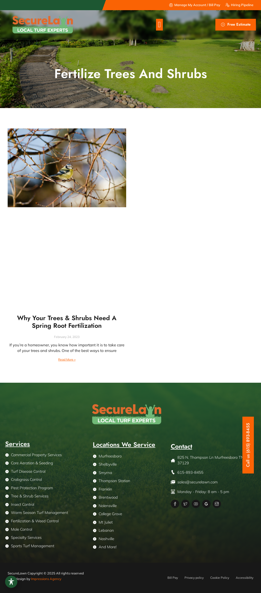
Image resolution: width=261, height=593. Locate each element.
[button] (159, 25)
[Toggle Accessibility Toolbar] (11, 582)
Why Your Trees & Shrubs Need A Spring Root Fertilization (66, 321)
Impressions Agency (46, 579)
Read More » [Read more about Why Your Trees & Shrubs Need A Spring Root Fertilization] (66, 359)
